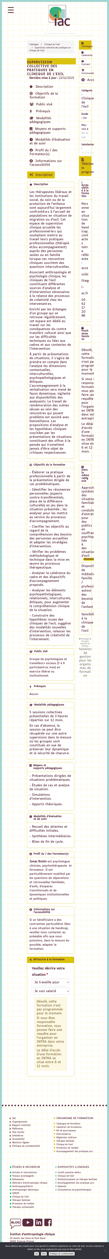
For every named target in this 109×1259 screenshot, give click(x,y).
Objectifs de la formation (44, 95)
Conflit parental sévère (69, 1173)
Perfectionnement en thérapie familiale (77, 1180)
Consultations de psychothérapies (74, 1190)
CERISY (15, 1193)
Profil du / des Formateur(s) (43, 152)
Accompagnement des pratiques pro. (74, 1152)
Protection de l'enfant (67, 1148)
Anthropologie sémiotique (25, 1190)
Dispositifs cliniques (73, 1167)
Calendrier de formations (69, 1127)
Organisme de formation (74, 1118)
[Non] (105, 1250)
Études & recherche (26, 1167)
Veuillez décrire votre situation (48, 971)
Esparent (62, 1186)
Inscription (41, 175)
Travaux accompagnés (23, 1176)
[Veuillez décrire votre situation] (50, 991)
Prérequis (40, 111)
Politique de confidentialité (62, 1254)
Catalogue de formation (68, 1124)
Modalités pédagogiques (40, 120)
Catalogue (34, 45)
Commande (86, 71)
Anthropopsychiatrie (22, 1186)
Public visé (41, 104)
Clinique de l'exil (52, 45)
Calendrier (86, 54)
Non (44, 1254)
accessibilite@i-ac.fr (85, 281)
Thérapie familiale (65, 1141)
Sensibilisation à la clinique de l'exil (92, 622)
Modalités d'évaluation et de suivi (50, 141)
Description (41, 86)
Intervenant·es (63, 1134)
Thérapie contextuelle (23, 1207)
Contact (85, 63)
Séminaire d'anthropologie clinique (29, 1183)
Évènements (18, 1180)
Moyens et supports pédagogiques (48, 130)
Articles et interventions (24, 1173)
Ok (36, 1254)
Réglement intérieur (66, 1138)
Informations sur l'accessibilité (46, 162)
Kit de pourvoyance (66, 1131)
